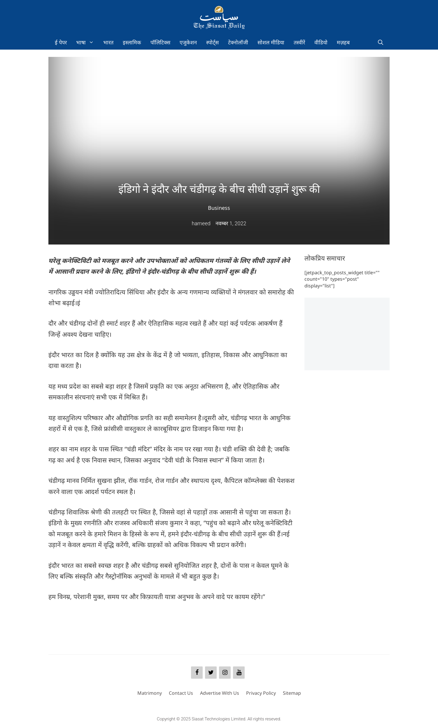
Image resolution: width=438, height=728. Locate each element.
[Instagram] (225, 672)
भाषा (87, 42)
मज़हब (343, 42)
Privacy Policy (261, 693)
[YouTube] (239, 672)
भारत (108, 42)
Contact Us (181, 693)
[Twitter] (211, 672)
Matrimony (149, 693)
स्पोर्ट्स (212, 42)
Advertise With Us (219, 693)
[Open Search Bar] (380, 42)
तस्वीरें (299, 42)
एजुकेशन (188, 42)
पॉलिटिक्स (160, 42)
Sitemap (292, 693)
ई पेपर (61, 42)
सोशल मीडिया (270, 42)
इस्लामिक (132, 42)
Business (219, 207)
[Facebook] (197, 672)
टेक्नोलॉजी (238, 42)
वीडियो (320, 42)
